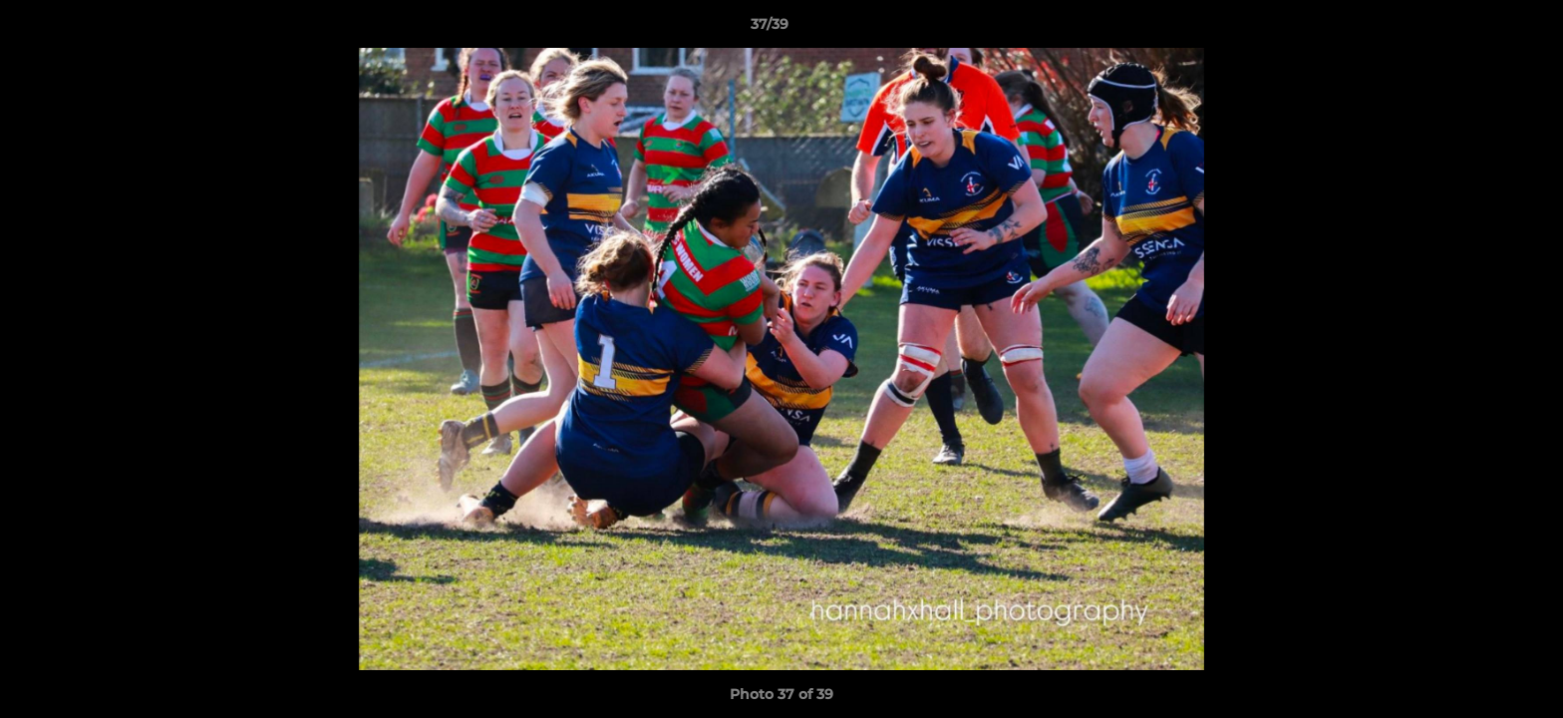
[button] (1479, 29)
